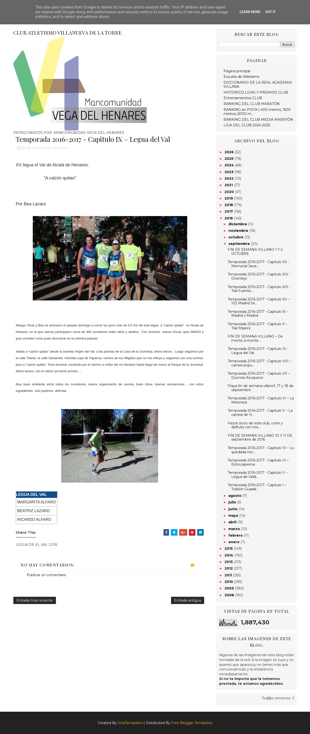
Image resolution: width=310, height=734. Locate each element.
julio (232, 502)
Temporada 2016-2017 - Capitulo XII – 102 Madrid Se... (259, 301)
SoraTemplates (130, 723)
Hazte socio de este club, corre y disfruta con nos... (255, 425)
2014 (229, 555)
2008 (230, 595)
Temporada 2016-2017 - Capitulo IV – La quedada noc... (261, 450)
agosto (235, 495)
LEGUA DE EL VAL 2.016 (49, 148)
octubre (236, 237)
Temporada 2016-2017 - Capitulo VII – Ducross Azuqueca (259, 375)
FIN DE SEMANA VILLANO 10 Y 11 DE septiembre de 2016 (260, 437)
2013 (229, 562)
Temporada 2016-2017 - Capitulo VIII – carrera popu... (259, 363)
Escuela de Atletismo (241, 76)
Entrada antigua (187, 600)
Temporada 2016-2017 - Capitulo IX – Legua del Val (258, 351)
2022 (229, 178)
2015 (229, 548)
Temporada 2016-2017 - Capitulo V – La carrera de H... (260, 412)
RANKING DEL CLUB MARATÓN (252, 104)
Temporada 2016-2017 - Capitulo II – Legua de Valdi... (257, 474)
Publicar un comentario (46, 575)
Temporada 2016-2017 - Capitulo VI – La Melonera (261, 400)
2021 (229, 185)
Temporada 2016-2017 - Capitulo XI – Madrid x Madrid (258, 313)
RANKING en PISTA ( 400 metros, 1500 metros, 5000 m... (257, 111)
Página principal (237, 71)
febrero (236, 535)
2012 (229, 568)
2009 (230, 588)
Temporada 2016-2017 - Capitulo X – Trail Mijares (257, 326)
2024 (230, 165)
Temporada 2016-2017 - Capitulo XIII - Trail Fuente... (259, 289)
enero (234, 542)
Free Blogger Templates (191, 723)
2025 (229, 158)
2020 (230, 192)
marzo (234, 529)
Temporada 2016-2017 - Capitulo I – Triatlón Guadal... (257, 487)
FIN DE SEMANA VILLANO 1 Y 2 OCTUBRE (255, 251)
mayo (233, 515)
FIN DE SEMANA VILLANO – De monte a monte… (255, 338)
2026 (230, 152)
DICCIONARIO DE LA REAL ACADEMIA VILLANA (258, 84)
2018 (229, 205)
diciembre (238, 224)
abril (232, 522)
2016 (229, 218)
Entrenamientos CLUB (243, 98)
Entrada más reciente (34, 600)
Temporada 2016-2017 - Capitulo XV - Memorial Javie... (258, 264)
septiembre (239, 244)
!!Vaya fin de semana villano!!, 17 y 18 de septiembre (261, 388)
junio (233, 509)
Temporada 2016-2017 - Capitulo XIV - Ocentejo (259, 276)
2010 (229, 582)
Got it (270, 12)
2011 (229, 575)
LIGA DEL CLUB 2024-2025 (247, 125)
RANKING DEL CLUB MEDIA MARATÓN (258, 119)
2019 (229, 198)
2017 (229, 211)
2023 (229, 172)
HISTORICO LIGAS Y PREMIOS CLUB (256, 92)
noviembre (238, 230)
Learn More (250, 12)
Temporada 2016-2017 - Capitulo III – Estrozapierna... (258, 462)
